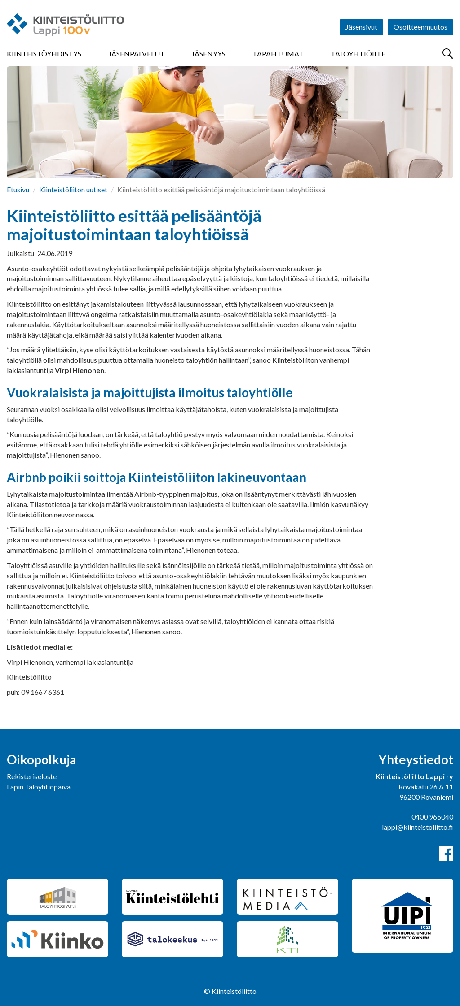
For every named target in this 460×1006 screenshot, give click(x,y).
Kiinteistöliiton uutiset (73, 189)
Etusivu (18, 189)
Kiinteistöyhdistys (44, 53)
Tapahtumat (278, 53)
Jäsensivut (361, 26)
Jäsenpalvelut (136, 53)
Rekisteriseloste (32, 776)
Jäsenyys (208, 53)
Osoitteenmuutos (420, 26)
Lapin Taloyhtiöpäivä (39, 786)
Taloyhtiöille (358, 53)
